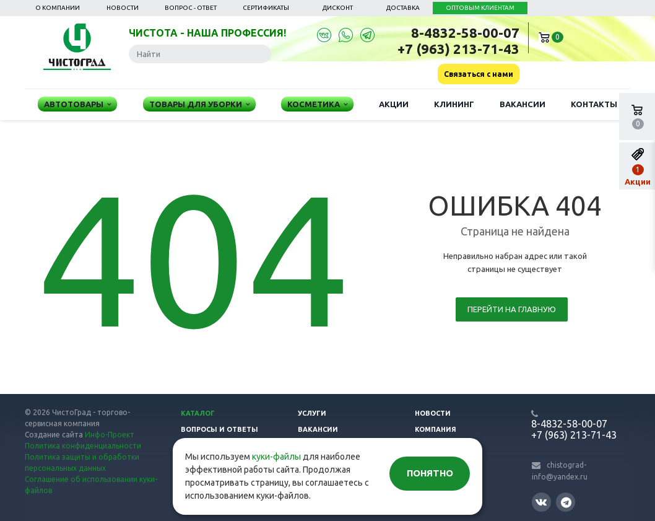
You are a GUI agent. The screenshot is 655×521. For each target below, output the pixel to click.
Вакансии (522, 104)
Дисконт (338, 7)
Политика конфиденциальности (83, 446)
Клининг (454, 104)
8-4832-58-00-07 (465, 32)
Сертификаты (266, 7)
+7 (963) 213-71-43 (458, 48)
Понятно (430, 473)
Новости (122, 7)
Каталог (198, 413)
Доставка (403, 7)
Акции (394, 104)
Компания (435, 429)
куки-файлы (276, 457)
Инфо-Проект (109, 435)
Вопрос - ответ (191, 7)
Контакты (594, 104)
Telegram (566, 502)
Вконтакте (541, 501)
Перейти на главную (511, 309)
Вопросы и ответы (219, 429)
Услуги (312, 413)
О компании (57, 7)
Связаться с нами (478, 74)
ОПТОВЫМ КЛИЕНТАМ (480, 7)
